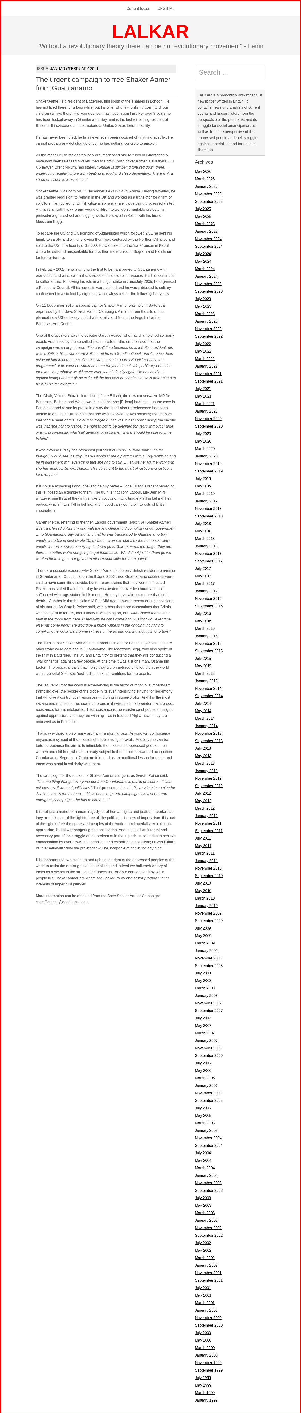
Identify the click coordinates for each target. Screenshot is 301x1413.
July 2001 (203, 1287)
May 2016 (203, 620)
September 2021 (209, 380)
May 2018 (203, 530)
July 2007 (203, 1017)
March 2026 (205, 178)
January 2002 (206, 1264)
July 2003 (203, 1197)
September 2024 (209, 245)
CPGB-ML (165, 8)
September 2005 (209, 1100)
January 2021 (206, 410)
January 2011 (206, 860)
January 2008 (206, 995)
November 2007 (208, 1002)
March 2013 (205, 762)
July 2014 (203, 703)
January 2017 (206, 590)
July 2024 (203, 253)
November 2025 (208, 193)
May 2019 (203, 485)
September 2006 (209, 1055)
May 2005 (203, 1115)
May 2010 (203, 890)
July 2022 (203, 343)
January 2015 (206, 680)
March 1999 (205, 1392)
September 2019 (209, 470)
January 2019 (206, 500)
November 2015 (208, 643)
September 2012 (209, 785)
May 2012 (203, 800)
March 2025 (205, 223)
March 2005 (205, 1122)
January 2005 (206, 1130)
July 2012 (203, 792)
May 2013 (203, 755)
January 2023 (206, 320)
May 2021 (203, 395)
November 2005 (208, 1092)
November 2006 (208, 1047)
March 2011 (205, 852)
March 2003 (205, 1212)
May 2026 (203, 171)
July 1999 (203, 1377)
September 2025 (209, 201)
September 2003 (209, 1190)
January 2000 (206, 1354)
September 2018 (209, 515)
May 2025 (203, 216)
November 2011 (208, 822)
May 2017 (203, 575)
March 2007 (205, 1032)
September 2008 (209, 965)
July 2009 (203, 927)
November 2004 (208, 1137)
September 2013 (209, 740)
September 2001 (209, 1279)
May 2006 (203, 1070)
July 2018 (203, 523)
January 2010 (206, 905)
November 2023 (208, 283)
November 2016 (208, 598)
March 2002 (205, 1257)
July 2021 (203, 388)
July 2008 (203, 972)
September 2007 (209, 1010)
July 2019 (203, 478)
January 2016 (206, 635)
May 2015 (203, 665)
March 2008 (205, 987)
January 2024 (206, 275)
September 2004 (209, 1145)
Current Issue (138, 8)
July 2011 (203, 837)
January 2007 (206, 1040)
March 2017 (205, 583)
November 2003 (208, 1182)
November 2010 (208, 867)
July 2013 (203, 747)
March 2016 (205, 628)
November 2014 (208, 688)
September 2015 (209, 650)
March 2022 (205, 358)
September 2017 (209, 560)
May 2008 (203, 980)
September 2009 (209, 920)
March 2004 (205, 1167)
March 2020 (205, 448)
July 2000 (203, 1332)
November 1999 (208, 1362)
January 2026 (206, 186)
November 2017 (208, 553)
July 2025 (203, 208)
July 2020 (203, 433)
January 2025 (206, 230)
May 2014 (203, 710)
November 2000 (208, 1317)
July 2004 (203, 1152)
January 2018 (206, 545)
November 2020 (208, 418)
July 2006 (203, 1062)
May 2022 (203, 350)
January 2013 (206, 770)
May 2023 (203, 305)
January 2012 (206, 815)
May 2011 (203, 845)
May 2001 (203, 1294)
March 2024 (205, 268)
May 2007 (203, 1025)
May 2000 (203, 1339)
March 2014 (205, 717)
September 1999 (209, 1369)
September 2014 (209, 695)
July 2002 (203, 1242)
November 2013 (208, 732)
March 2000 (205, 1347)
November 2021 (208, 373)
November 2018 (208, 508)
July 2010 (203, 882)
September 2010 (209, 875)
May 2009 (203, 935)
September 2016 (209, 605)
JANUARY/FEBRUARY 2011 (74, 68)
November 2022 (208, 328)
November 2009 (208, 912)
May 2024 (203, 260)
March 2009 (205, 942)
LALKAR (150, 30)
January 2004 (206, 1175)
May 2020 (203, 440)
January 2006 (206, 1085)
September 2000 (209, 1324)
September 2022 (209, 335)
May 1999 (203, 1384)
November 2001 (208, 1272)
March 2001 (205, 1302)
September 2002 (209, 1234)
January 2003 (206, 1219)
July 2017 (203, 568)
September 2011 (209, 830)
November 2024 (208, 238)
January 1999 (206, 1399)
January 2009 (206, 950)
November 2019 (208, 463)
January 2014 (206, 725)
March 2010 (205, 897)
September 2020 (209, 425)
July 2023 (203, 298)
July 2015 (203, 658)
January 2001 (206, 1309)
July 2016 (203, 613)
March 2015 (205, 673)
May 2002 (203, 1249)
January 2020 (206, 455)
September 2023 (209, 290)
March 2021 (205, 403)
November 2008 (208, 957)
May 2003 (203, 1204)
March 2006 (205, 1077)
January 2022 (206, 365)
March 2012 (205, 807)
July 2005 (203, 1107)
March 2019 (205, 493)
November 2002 (208, 1227)
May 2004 (203, 1160)
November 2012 (208, 777)
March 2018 (205, 538)
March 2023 (205, 313)
